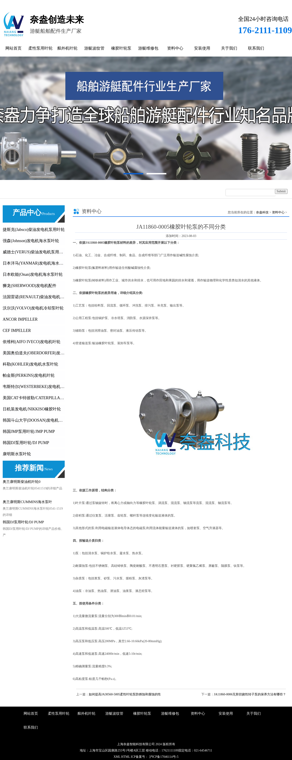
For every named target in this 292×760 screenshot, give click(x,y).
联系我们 (256, 48)
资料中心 (175, 48)
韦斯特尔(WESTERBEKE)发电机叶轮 (34, 386)
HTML (125, 756)
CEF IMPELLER (17, 330)
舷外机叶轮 (67, 48)
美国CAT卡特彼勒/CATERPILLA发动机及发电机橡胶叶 (34, 398)
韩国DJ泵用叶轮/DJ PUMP (26, 442)
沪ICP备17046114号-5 (163, 756)
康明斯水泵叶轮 (17, 454)
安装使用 (202, 48)
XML (117, 756)
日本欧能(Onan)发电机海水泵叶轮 (33, 274)
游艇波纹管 (94, 48)
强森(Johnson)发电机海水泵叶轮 (31, 241)
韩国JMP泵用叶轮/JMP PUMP (29, 431)
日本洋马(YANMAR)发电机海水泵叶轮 (34, 263)
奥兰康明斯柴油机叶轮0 (21, 482)
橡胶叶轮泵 (121, 48)
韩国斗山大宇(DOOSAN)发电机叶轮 (34, 420)
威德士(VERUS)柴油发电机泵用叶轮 (34, 252)
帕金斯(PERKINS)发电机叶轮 (29, 375)
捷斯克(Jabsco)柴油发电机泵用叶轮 (34, 229)
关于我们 (229, 48)
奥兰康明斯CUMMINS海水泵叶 (27, 502)
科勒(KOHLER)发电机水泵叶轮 (30, 364)
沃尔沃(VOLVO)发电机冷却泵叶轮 (33, 308)
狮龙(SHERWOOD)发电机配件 (29, 285)
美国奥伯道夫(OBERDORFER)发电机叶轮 (34, 353)
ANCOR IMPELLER (20, 319)
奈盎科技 (262, 212)
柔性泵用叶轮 (40, 48)
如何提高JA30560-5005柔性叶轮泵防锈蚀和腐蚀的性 (125, 694)
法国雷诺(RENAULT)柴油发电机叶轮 (34, 297)
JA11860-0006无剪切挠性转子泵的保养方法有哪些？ (250, 694)
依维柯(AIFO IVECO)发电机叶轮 (31, 341)
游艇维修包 (148, 48)
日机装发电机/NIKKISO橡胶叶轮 (32, 409)
